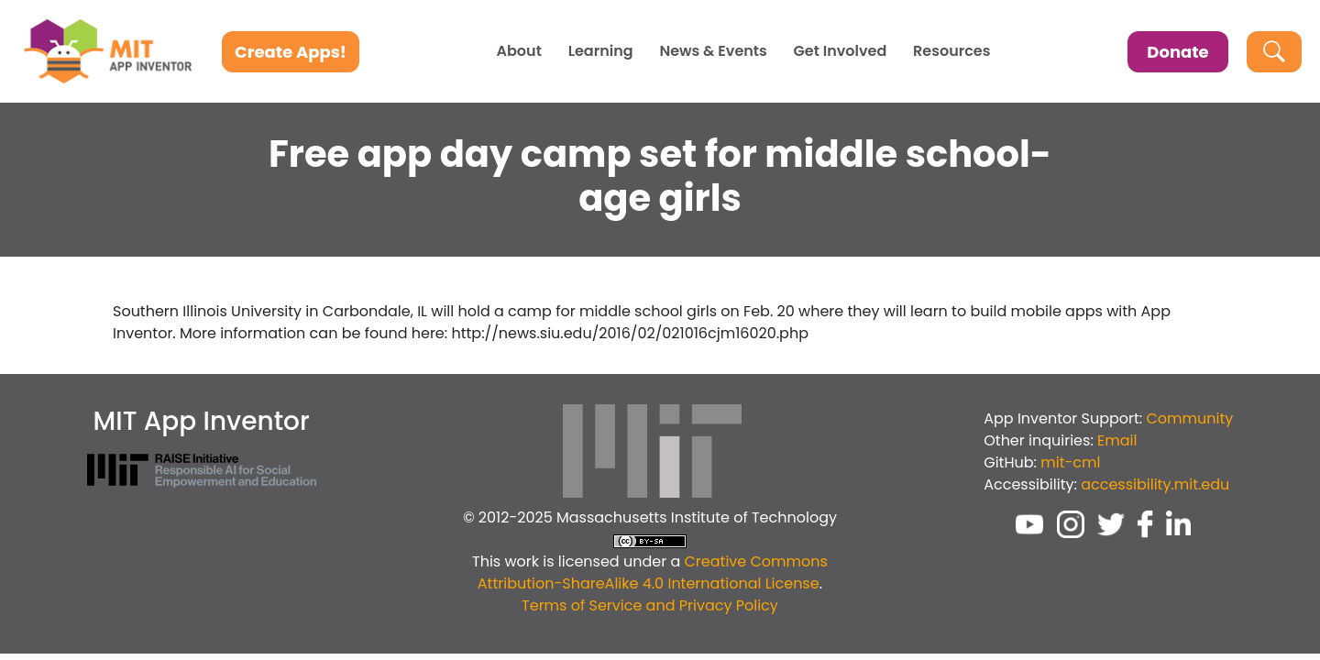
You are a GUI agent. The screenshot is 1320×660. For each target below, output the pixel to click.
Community (1190, 418)
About (519, 51)
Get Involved (840, 51)
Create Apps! (290, 51)
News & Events (712, 51)
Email (1117, 440)
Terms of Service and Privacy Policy (650, 605)
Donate (1177, 51)
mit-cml (1070, 462)
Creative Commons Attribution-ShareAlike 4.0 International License (653, 572)
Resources (951, 51)
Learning (600, 51)
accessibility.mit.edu (1155, 484)
